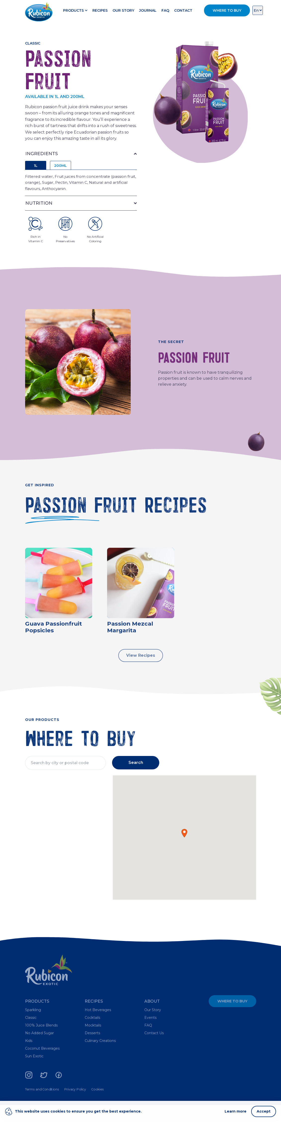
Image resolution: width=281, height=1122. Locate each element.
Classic (31, 1034)
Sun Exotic (34, 1073)
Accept (264, 1111)
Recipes (118, 8)
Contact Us (154, 1050)
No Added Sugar (39, 1050)
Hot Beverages (98, 1027)
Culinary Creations (100, 1057)
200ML (60, 173)
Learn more (235, 1111)
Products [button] (94, 8)
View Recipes (140, 668)
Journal (166, 8)
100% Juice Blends (41, 1042)
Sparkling (33, 1027)
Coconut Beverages (42, 1065)
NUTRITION (38, 211)
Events (150, 1034)
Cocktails (92, 1034)
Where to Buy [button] (227, 12)
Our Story (142, 8)
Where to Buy (232, 1018)
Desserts (92, 1050)
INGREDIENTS (41, 161)
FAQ (184, 8)
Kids (28, 1057)
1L (36, 173)
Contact (128, 17)
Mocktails (93, 1042)
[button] (184, 850)
